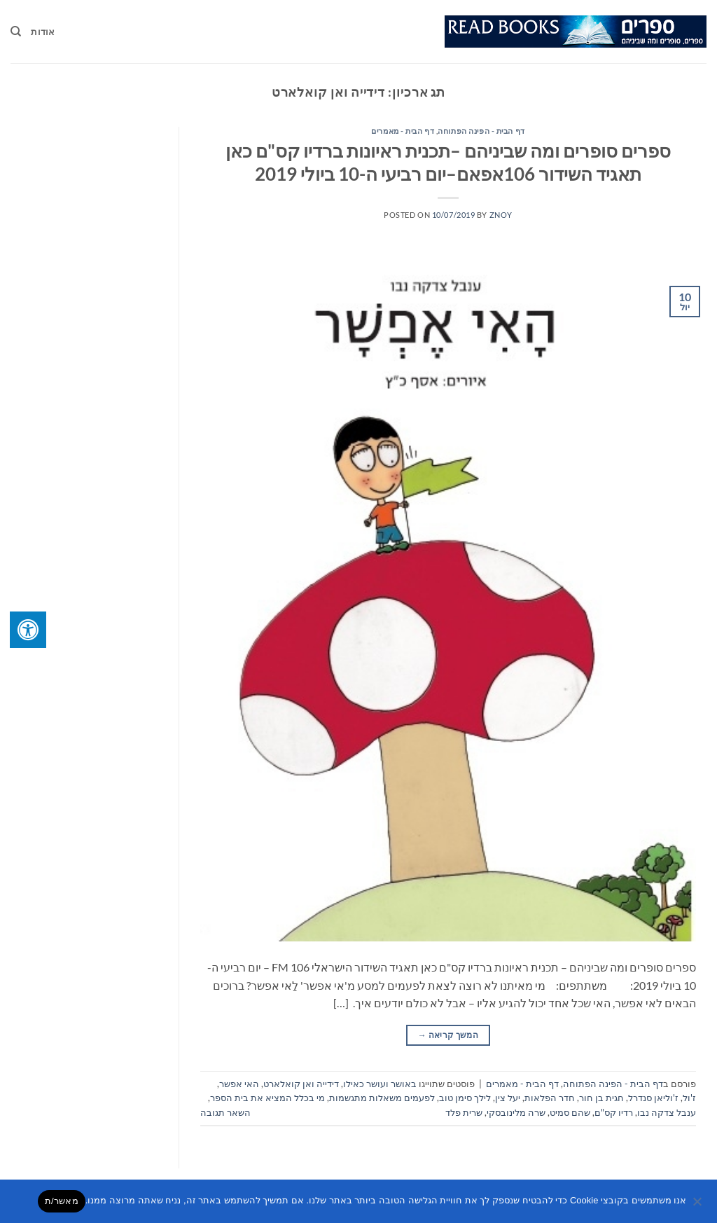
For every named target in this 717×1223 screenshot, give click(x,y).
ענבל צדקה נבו (666, 1112)
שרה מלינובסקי (516, 1112)
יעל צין (507, 1097)
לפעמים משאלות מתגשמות (382, 1097)
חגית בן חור (601, 1097)
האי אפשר (239, 1083)
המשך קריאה (448, 1035)
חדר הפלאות (549, 1097)
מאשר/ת (61, 1201)
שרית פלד (463, 1112)
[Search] (16, 31)
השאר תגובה (225, 1112)
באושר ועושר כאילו (380, 1083)
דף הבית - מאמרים (402, 130)
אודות (43, 31)
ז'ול (689, 1097)
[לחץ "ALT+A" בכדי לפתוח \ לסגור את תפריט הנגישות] (28, 630)
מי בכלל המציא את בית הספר (267, 1097)
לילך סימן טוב (465, 1097)
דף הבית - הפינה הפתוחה (481, 130)
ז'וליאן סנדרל (653, 1097)
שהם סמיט (570, 1112)
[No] (698, 1205)
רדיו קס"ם (613, 1112)
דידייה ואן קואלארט (301, 1083)
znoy (501, 214)
